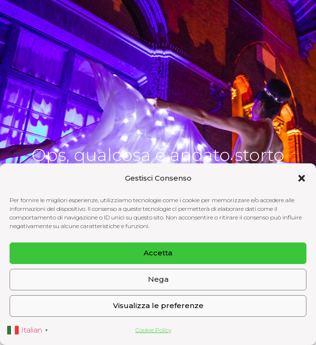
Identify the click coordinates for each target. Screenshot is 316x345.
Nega (158, 279)
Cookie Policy (153, 330)
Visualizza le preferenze (158, 305)
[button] (301, 178)
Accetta (158, 252)
